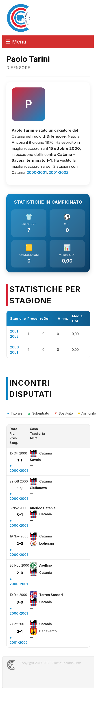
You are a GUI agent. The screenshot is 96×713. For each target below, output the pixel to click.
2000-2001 (37, 172)
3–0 (20, 602)
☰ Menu (16, 41)
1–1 (19, 460)
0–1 (20, 514)
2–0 (20, 543)
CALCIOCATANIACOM (27, 664)
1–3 (19, 488)
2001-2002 (58, 172)
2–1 (19, 631)
